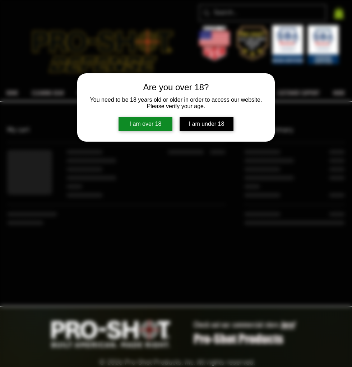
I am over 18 (146, 124)
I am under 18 (206, 124)
